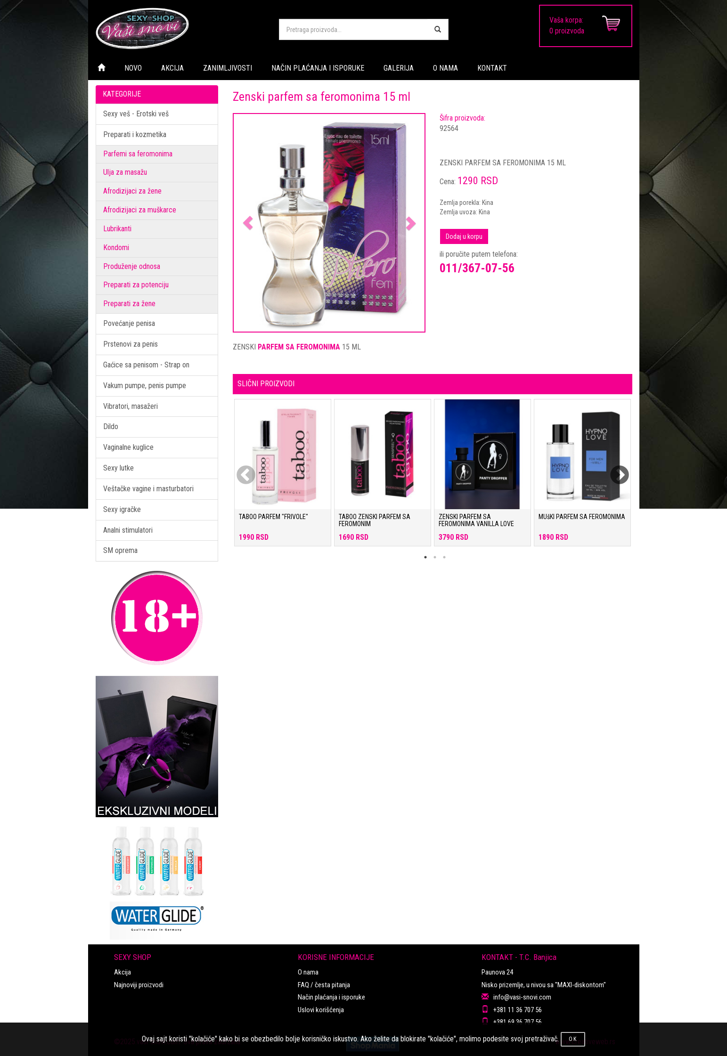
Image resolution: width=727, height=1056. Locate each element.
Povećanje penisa (129, 323)
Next (613, 469)
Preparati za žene (129, 303)
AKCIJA (172, 68)
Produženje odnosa (131, 266)
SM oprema (120, 550)
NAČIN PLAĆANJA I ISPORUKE (317, 68)
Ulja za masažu (125, 172)
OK (573, 1039)
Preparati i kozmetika (134, 134)
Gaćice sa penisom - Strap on (146, 364)
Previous (240, 469)
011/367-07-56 (477, 268)
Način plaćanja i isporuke (331, 997)
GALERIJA (399, 68)
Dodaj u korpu (464, 236)
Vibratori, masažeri (130, 406)
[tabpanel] (283, 477)
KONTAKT (492, 68)
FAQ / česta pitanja (324, 985)
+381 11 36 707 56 (517, 1010)
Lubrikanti (117, 228)
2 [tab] (435, 557)
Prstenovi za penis (130, 344)
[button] (248, 223)
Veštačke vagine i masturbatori (148, 488)
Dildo (110, 426)
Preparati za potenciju (136, 284)
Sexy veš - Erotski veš (136, 113)
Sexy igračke (122, 509)
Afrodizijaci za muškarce (139, 209)
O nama (308, 972)
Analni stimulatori (128, 530)
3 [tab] (444, 557)
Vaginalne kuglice (128, 447)
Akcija (122, 972)
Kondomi (116, 247)
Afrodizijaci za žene (132, 191)
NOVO (133, 68)
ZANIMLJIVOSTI (227, 68)
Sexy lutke (118, 467)
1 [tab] (425, 557)
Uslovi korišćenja (321, 1010)
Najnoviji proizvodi (138, 985)
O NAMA (445, 68)
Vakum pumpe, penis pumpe (144, 385)
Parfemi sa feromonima (137, 153)
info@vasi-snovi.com (522, 997)
